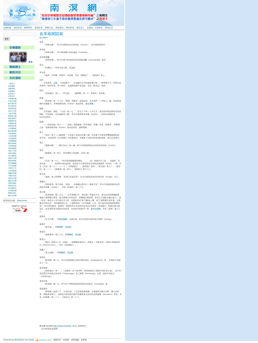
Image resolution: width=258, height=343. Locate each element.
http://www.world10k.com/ (64, 326)
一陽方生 (11, 84)
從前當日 (11, 94)
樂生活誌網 (12, 195)
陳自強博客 (12, 143)
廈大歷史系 (12, 103)
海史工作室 (12, 151)
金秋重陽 (11, 86)
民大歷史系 (12, 106)
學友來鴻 (70, 28)
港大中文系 (12, 111)
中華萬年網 (12, 99)
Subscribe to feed (45, 340)
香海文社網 (12, 178)
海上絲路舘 (12, 156)
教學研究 (28, 28)
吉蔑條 (90, 104)
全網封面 (7, 28)
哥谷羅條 (97, 209)
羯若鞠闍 (63, 219)
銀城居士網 (12, 116)
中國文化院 (12, 176)
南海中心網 (12, 158)
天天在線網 (12, 166)
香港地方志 (12, 186)
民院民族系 (12, 108)
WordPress (19, 340)
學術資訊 (60, 28)
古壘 (55, 83)
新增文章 (39, 28)
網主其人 (80, 28)
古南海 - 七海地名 (95, 28)
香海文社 (109, 28)
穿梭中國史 (12, 183)
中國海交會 (12, 123)
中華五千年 (12, 168)
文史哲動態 (12, 171)
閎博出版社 (12, 193)
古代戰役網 (12, 190)
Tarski (31, 340)
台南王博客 (12, 113)
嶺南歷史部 (12, 121)
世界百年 (11, 96)
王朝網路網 (12, 141)
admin (45, 37)
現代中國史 (12, 153)
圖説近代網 (12, 181)
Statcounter (22, 200)
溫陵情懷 (11, 88)
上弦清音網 (12, 136)
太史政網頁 (12, 138)
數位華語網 (12, 131)
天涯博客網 (12, 146)
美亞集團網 (12, 163)
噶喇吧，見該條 (64, 227)
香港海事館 (12, 148)
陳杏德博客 (12, 161)
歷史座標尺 (12, 118)
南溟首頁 (18, 28)
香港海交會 (12, 126)
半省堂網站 (12, 133)
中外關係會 (12, 128)
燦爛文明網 (12, 173)
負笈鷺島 (11, 91)
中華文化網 (12, 101)
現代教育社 (12, 188)
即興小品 (49, 28)
